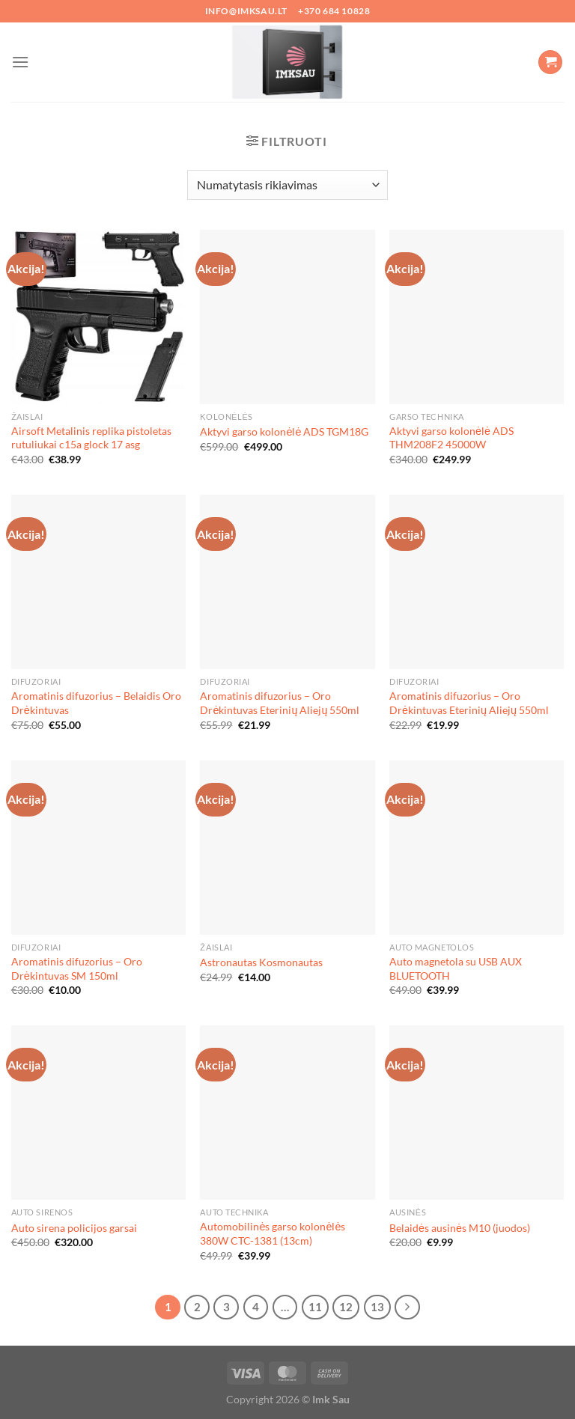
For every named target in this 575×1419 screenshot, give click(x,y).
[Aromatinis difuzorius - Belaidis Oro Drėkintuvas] (98, 582)
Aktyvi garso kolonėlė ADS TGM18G (284, 431)
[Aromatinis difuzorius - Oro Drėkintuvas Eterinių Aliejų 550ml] (287, 582)
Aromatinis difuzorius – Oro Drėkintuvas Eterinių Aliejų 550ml (279, 702)
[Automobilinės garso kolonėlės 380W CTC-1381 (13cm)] (287, 1112)
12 (346, 1306)
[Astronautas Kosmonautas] (287, 847)
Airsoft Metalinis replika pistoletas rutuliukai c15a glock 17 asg (91, 437)
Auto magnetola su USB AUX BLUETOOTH (455, 968)
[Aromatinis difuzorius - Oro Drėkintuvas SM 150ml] (98, 847)
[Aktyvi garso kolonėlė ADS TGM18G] (287, 317)
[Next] (407, 1307)
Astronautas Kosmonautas (261, 962)
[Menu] (20, 61)
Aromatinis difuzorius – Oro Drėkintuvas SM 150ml (76, 968)
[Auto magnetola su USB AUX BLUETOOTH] (476, 847)
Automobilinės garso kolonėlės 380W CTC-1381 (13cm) (272, 1233)
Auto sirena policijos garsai (74, 1227)
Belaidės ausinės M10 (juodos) (459, 1227)
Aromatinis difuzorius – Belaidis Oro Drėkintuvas (96, 702)
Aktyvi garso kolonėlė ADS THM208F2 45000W (451, 437)
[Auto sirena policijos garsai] (98, 1112)
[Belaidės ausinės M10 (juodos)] (476, 1112)
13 (377, 1306)
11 (315, 1306)
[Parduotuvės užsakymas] (287, 185)
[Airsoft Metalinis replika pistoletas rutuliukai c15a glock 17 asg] (98, 317)
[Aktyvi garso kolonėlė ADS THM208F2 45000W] (476, 317)
